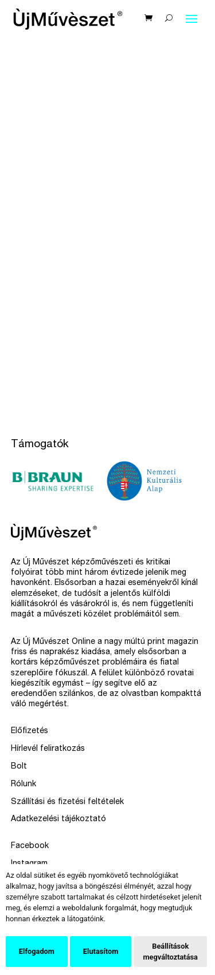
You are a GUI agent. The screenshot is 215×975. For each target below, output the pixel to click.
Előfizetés (29, 731)
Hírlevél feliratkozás (48, 749)
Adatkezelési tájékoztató (58, 819)
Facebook (30, 846)
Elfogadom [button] (36, 951)
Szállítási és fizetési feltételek (67, 802)
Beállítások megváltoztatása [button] (170, 951)
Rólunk (23, 785)
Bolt (19, 767)
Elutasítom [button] (100, 951)
